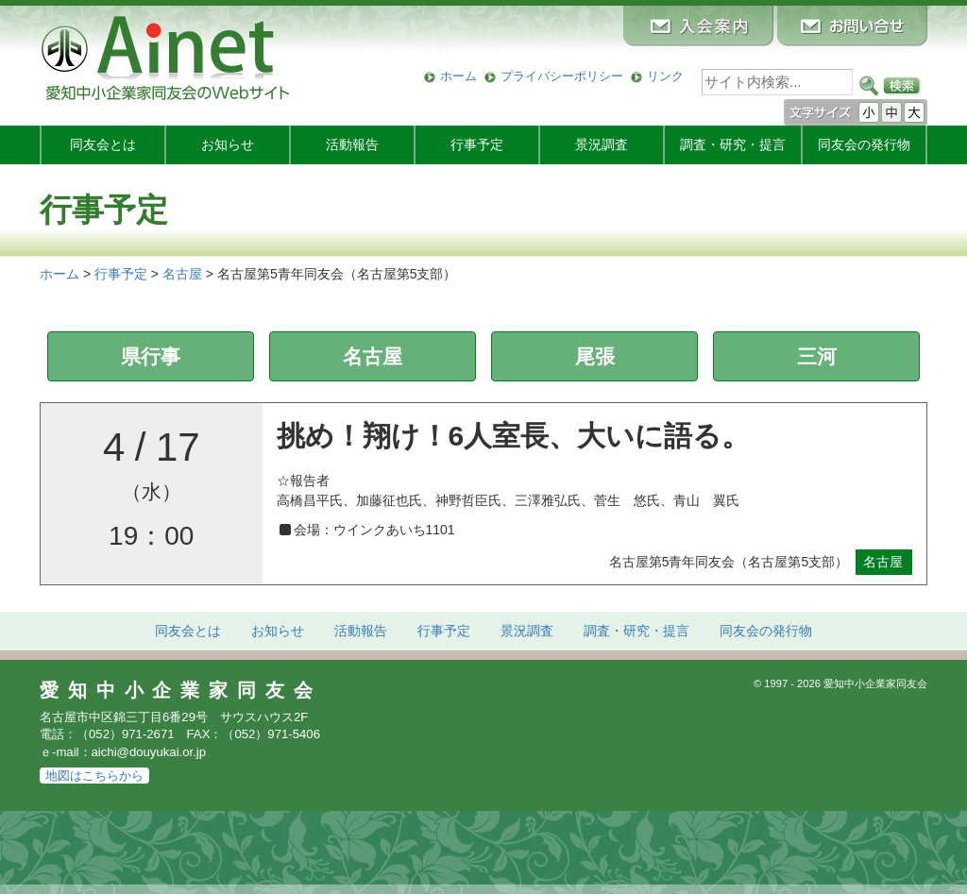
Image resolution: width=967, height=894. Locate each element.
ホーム (458, 76)
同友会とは (103, 144)
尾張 (595, 356)
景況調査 (601, 144)
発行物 (864, 144)
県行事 (150, 356)
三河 (817, 356)
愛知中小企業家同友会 (181, 690)
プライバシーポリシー (561, 76)
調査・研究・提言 (733, 144)
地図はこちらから (94, 775)
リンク (665, 76)
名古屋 (372, 356)
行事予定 (476, 144)
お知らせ (227, 144)
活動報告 (352, 144)
